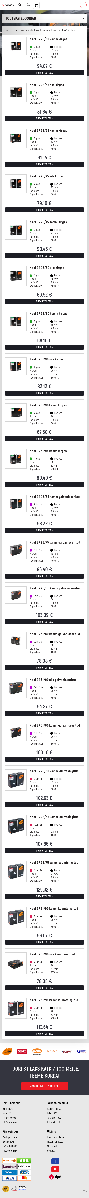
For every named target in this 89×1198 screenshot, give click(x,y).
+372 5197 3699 (54, 1117)
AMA (85, 1191)
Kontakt (51, 1150)
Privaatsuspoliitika (55, 1137)
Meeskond (52, 1146)
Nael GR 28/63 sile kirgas (47, 85)
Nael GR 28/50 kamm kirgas (48, 39)
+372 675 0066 (9, 1117)
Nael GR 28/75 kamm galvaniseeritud (55, 542)
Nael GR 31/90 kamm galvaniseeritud (55, 725)
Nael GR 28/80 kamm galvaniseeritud (55, 588)
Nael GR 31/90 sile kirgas (47, 359)
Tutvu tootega (44, 73)
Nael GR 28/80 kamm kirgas (49, 313)
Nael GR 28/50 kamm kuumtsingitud (54, 771)
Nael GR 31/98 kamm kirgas (48, 451)
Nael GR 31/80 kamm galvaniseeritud (55, 634)
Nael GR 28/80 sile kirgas (47, 268)
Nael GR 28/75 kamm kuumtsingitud (54, 862)
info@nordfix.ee (10, 1122)
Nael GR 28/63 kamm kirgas (48, 130)
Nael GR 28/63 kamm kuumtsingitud (54, 817)
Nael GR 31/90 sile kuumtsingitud (52, 954)
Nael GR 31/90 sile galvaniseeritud (53, 680)
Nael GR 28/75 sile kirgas (47, 176)
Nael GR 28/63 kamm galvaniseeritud (55, 497)
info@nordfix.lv (9, 1150)
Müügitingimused (55, 1141)
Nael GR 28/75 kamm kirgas (48, 222)
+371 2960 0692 (9, 1146)
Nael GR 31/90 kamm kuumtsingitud (54, 908)
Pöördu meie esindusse (44, 1086)
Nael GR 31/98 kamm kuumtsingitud (54, 1000)
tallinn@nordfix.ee (55, 1122)
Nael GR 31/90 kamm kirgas (48, 405)
